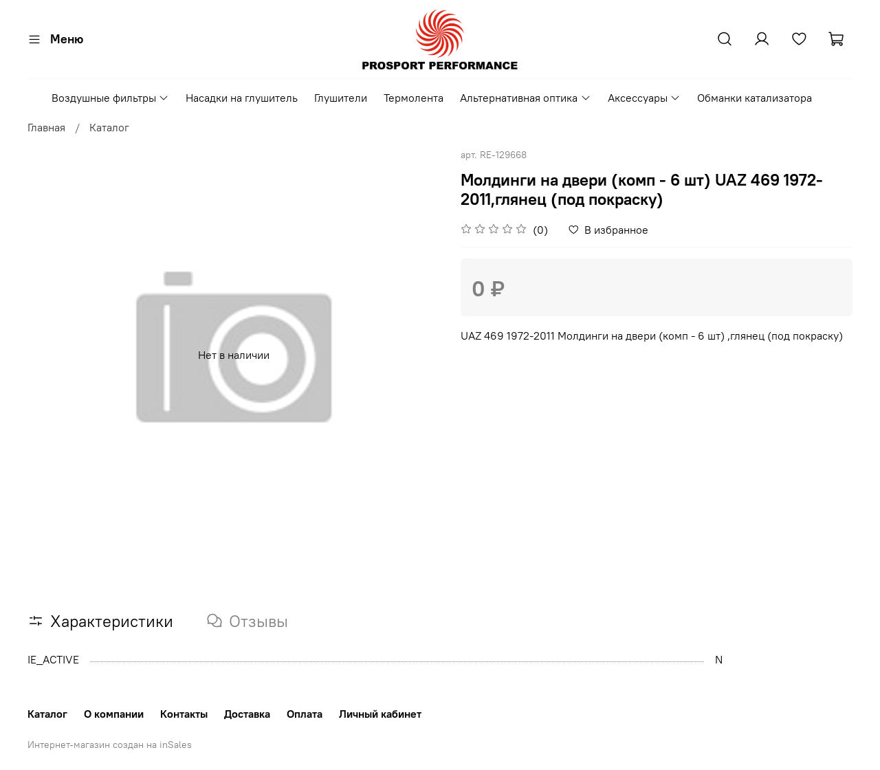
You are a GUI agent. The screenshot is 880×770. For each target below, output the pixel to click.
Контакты (184, 713)
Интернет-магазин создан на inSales (110, 744)
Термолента (413, 97)
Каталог (109, 127)
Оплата (304, 713)
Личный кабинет (380, 713)
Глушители (340, 97)
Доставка (247, 713)
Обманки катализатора (754, 97)
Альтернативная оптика (525, 97)
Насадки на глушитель (242, 97)
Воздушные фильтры (110, 97)
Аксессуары (644, 97)
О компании (114, 713)
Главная (46, 127)
